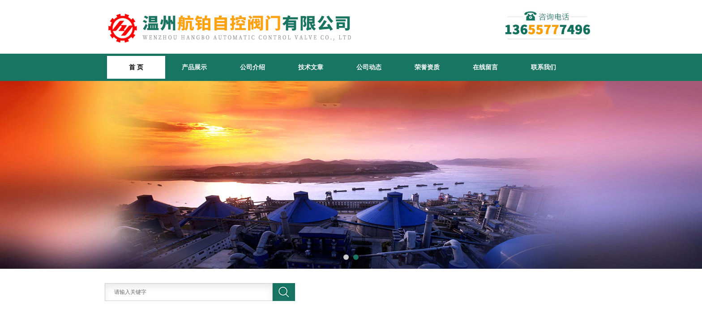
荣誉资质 (427, 67)
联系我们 (543, 67)
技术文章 (310, 67)
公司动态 (368, 67)
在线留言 (485, 67)
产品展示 (194, 67)
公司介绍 (252, 67)
